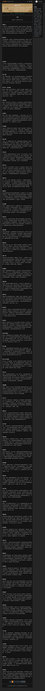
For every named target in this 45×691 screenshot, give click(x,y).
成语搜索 (16, 13)
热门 (10, 1)
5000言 (4, 1)
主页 (17, 19)
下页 (17, 681)
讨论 (13, 1)
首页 (8, 1)
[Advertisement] (17, 54)
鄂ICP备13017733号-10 (22, 685)
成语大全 (12, 13)
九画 (22, 19)
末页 (20, 681)
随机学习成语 (22, 13)
